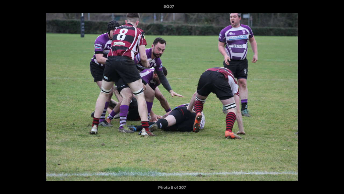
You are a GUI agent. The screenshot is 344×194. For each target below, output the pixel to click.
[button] (321, 7)
